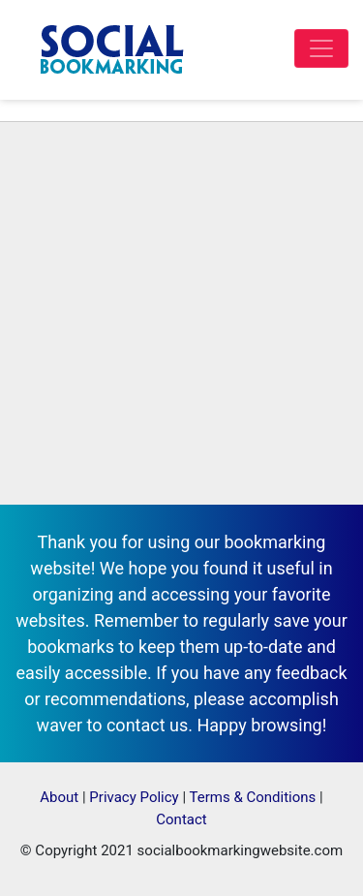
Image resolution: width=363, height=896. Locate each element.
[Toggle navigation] (321, 48)
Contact (181, 819)
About (59, 797)
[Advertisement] (181, 313)
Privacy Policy (133, 797)
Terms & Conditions (253, 797)
